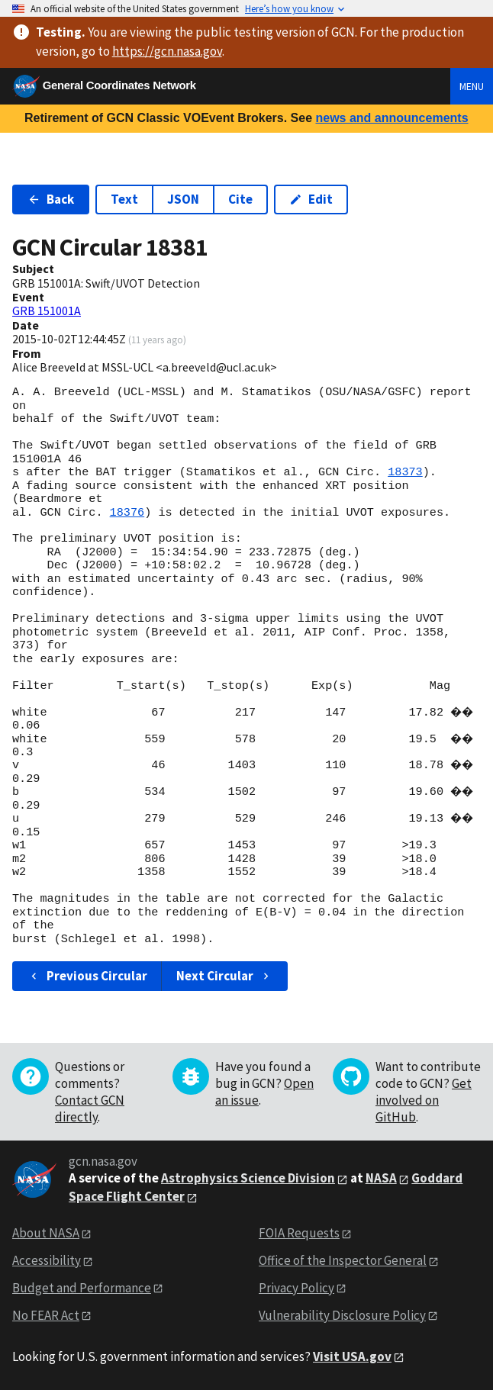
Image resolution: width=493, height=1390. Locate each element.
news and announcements (391, 117)
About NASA (45, 1232)
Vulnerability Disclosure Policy (342, 1315)
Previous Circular (87, 975)
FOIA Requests (299, 1232)
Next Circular (224, 975)
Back (50, 199)
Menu (471, 86)
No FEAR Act (45, 1315)
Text (124, 199)
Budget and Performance (81, 1287)
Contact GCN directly (89, 1108)
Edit (311, 199)
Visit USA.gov (352, 1356)
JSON (183, 199)
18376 (127, 512)
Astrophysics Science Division (248, 1178)
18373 (405, 472)
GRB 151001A (46, 310)
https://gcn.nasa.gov (167, 51)
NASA (381, 1178)
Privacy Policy (296, 1287)
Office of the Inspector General (343, 1260)
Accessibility (46, 1260)
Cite (240, 199)
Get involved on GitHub (423, 1100)
